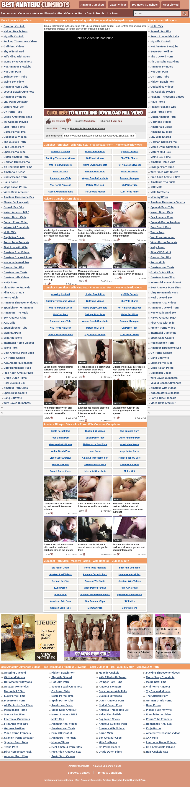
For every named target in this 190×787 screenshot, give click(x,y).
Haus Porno (11, 182)
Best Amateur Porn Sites (19, 352)
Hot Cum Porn (12, 71)
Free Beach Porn (14, 146)
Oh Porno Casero (14, 357)
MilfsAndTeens (13, 337)
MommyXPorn (12, 332)
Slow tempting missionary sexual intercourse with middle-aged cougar (94, 233)
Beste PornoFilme (15, 131)
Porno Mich (11, 297)
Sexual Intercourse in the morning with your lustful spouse (126, 411)
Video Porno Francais (17, 287)
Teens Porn (10, 347)
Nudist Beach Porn (15, 177)
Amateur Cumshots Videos (107, 766)
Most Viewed (171, 4)
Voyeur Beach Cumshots (19, 91)
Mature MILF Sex (14, 106)
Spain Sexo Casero (15, 392)
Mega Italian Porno (15, 187)
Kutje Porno (11, 282)
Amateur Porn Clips (16, 387)
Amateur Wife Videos (17, 277)
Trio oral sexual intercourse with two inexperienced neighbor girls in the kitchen (58, 547)
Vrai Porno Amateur (16, 101)
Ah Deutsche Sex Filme (18, 167)
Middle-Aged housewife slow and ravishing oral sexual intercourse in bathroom (59, 233)
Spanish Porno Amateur (18, 307)
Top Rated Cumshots (145, 4)
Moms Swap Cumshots (18, 61)
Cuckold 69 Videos (15, 136)
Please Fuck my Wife (16, 202)
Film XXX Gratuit (14, 292)
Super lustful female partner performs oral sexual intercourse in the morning (58, 370)
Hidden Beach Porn (15, 31)
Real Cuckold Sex (14, 382)
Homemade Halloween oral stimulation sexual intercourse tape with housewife (60, 411)
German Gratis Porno (17, 161)
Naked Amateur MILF (16, 212)
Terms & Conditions (110, 772)
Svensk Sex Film (14, 207)
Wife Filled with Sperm (17, 56)
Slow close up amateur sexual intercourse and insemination (94, 505)
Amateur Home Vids (16, 86)
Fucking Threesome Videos (20, 41)
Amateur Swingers (15, 96)
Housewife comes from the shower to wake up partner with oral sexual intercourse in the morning (60, 275)
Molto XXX (10, 232)
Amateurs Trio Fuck (16, 312)
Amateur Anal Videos (17, 252)
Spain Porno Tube (15, 151)
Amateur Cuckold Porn (18, 257)
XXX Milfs (9, 322)
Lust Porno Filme (14, 126)
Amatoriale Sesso (14, 172)
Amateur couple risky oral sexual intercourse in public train (93, 547)
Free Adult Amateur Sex (18, 372)
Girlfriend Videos (14, 46)
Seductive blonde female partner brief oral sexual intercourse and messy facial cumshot (128, 507)
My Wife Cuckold (14, 36)
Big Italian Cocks (14, 237)
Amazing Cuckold (14, 26)
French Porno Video (16, 222)
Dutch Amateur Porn (16, 156)
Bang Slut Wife (13, 397)
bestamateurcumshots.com (59, 780)
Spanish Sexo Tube (15, 327)
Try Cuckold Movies (16, 121)
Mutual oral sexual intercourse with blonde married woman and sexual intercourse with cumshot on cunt (129, 371)
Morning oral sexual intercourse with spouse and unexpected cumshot (93, 274)
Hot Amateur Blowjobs (17, 66)
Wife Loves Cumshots (17, 402)
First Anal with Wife (15, 247)
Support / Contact (78, 772)
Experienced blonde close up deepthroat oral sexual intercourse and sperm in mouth (93, 412)
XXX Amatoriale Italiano (18, 362)
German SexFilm (14, 267)
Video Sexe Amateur (16, 192)
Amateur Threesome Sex (19, 197)
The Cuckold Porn (15, 141)
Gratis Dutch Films (15, 377)
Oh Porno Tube (13, 111)
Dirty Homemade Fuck (17, 367)
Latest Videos (118, 4)
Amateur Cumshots (92, 4)
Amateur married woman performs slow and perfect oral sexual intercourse (129, 547)
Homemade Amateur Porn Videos (87, 128)
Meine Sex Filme (14, 81)
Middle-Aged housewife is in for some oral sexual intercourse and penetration (129, 233)
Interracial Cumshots (16, 227)
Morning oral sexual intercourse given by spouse (128, 272)
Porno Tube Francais (16, 242)
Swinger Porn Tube (15, 76)
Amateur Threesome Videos (21, 302)
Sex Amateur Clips (15, 317)
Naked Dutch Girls (15, 217)
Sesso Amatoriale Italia (18, 116)
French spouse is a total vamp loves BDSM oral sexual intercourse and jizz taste (94, 370)
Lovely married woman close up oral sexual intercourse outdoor (59, 506)
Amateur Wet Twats (15, 272)
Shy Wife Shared (14, 51)
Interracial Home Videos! (19, 342)
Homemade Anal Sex (16, 262)
